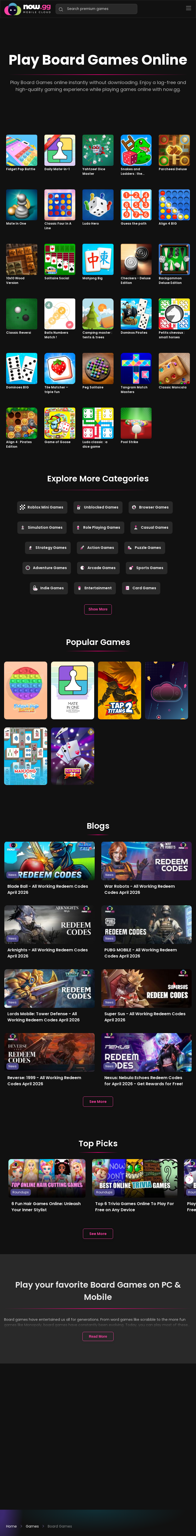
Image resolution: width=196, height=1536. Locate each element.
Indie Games (48, 588)
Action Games (97, 547)
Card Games (140, 588)
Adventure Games (46, 567)
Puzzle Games (144, 547)
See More (98, 1100)
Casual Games (150, 527)
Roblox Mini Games (41, 507)
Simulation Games (41, 527)
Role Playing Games (98, 527)
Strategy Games (47, 547)
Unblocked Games (97, 507)
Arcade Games (98, 567)
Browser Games (150, 507)
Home (11, 1526)
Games (32, 1526)
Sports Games (146, 567)
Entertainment (94, 588)
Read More (98, 1336)
